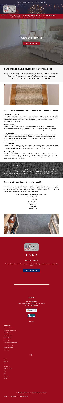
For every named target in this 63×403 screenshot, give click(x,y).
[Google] (33, 255)
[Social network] (36, 255)
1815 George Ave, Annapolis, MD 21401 (31, 303)
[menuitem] (31, 325)
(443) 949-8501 (42, 2)
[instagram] (29, 255)
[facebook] (26, 255)
